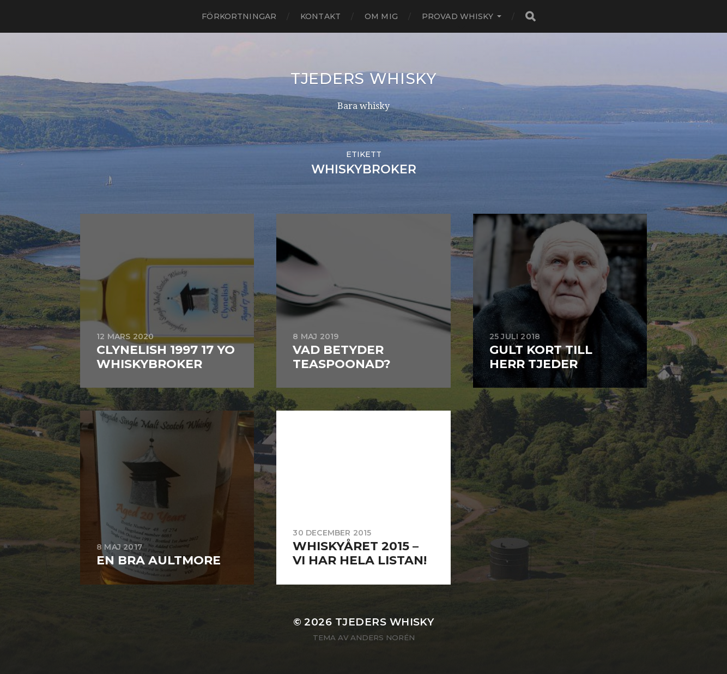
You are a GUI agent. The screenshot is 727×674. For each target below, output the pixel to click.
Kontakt (320, 16)
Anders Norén (382, 637)
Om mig (381, 16)
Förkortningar (239, 16)
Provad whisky (457, 16)
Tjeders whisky (363, 78)
